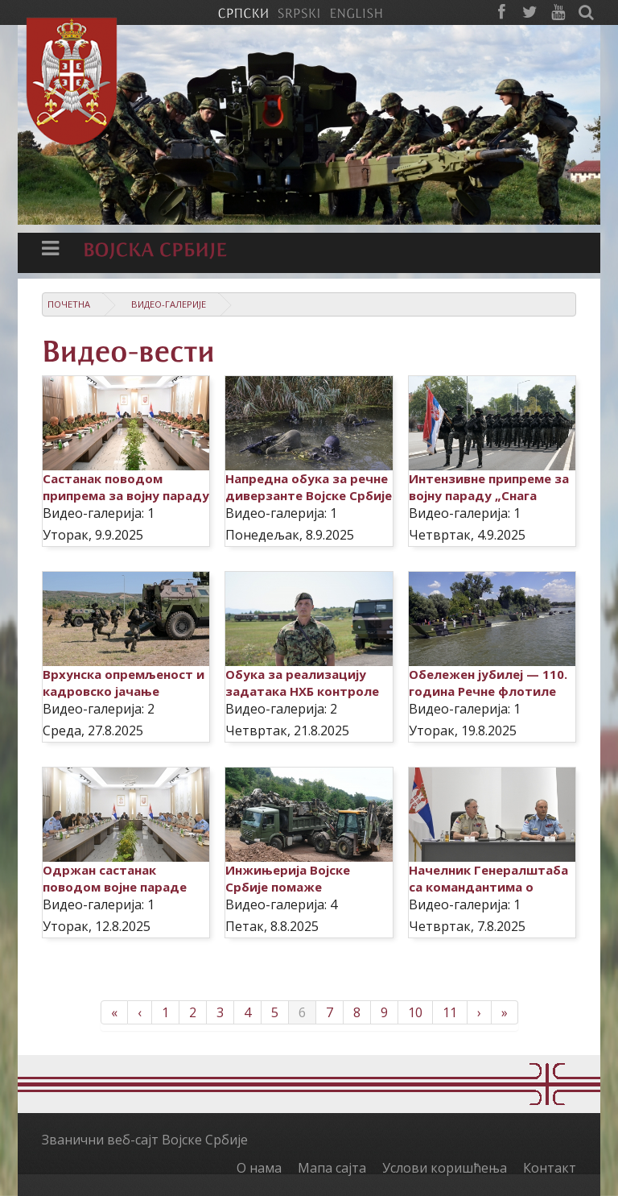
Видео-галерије (168, 304)
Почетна (68, 304)
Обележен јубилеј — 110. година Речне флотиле (488, 682)
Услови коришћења (444, 1168)
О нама (259, 1168)
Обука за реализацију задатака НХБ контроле (302, 682)
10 (415, 1012)
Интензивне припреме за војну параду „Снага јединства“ (489, 495)
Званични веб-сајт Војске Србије (145, 1139)
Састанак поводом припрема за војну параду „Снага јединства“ (126, 495)
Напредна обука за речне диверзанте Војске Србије (308, 486)
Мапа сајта (332, 1168)
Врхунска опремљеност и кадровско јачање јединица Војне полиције (123, 691)
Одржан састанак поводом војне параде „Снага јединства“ (115, 887)
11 (450, 1012)
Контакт (549, 1168)
